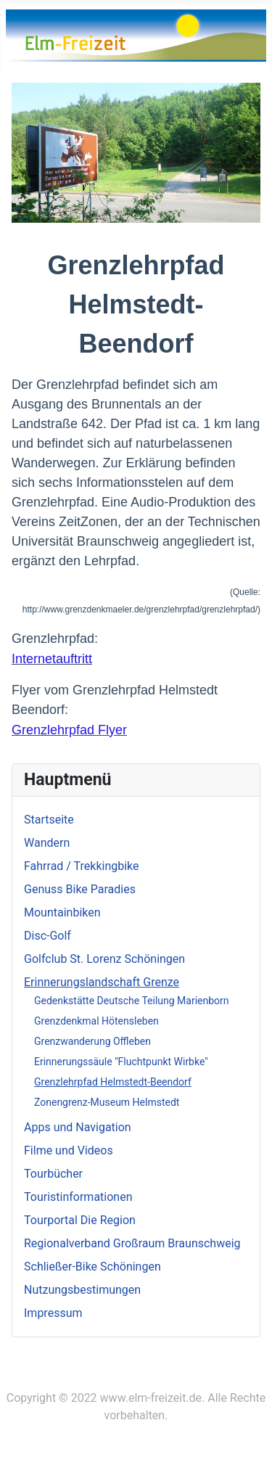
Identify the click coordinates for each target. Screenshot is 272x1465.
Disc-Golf (47, 936)
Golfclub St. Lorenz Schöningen (104, 959)
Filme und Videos (68, 1150)
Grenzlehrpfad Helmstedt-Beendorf (112, 1082)
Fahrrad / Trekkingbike (81, 866)
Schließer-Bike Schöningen (92, 1266)
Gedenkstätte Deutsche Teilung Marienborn (131, 1000)
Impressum (53, 1313)
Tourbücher (53, 1174)
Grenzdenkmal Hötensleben (96, 1021)
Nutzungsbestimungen (82, 1290)
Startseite (49, 819)
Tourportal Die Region (80, 1220)
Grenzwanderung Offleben (92, 1041)
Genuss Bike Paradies (80, 889)
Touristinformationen (78, 1197)
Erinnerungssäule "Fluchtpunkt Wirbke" (121, 1061)
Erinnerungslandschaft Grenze (101, 982)
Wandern (47, 843)
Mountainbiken (62, 912)
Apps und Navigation (77, 1127)
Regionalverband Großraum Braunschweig (132, 1243)
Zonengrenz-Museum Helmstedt (106, 1102)
